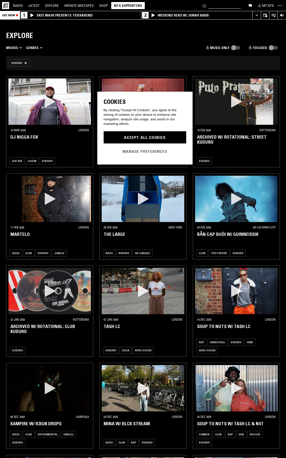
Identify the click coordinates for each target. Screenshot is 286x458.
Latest (34, 5)
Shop (103, 5)
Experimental (48, 434)
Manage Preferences (144, 151)
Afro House (143, 350)
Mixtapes (79, 5)
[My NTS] (265, 5)
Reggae (255, 434)
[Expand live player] (256, 15)
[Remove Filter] (19, 63)
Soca (125, 350)
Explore (52, 5)
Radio (18, 5)
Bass (16, 253)
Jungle (59, 253)
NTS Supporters (128, 5)
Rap (201, 342)
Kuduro (47, 161)
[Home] (5, 5)
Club (28, 253)
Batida (17, 161)
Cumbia (204, 434)
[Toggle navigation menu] (280, 5)
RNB (250, 342)
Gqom (32, 161)
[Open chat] (250, 5)
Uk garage (142, 253)
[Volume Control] (282, 15)
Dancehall (217, 342)
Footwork (219, 253)
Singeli (68, 434)
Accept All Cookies (145, 137)
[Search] (204, 5)
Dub (241, 434)
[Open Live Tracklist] (273, 15)
